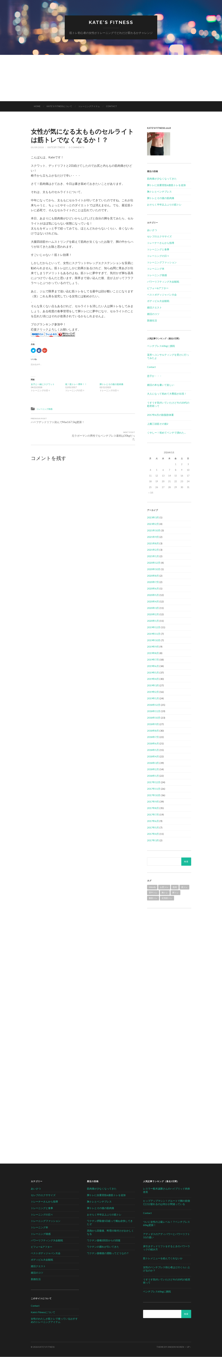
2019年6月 (153, 666)
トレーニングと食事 (158, 249)
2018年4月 (153, 756)
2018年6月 (153, 743)
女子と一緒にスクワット (43, 384)
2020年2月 (153, 614)
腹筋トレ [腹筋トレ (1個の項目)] (153, 898)
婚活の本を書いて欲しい (160, 384)
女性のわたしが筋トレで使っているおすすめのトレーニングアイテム (54, 1320)
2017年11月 (153, 788)
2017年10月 (153, 795)
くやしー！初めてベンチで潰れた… (166, 432)
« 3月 (150, 492)
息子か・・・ (154, 376)
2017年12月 (153, 782)
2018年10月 (153, 717)
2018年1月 (153, 775)
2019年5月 (153, 672)
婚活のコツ (153, 314)
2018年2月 (153, 769)
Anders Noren (176, 1347)
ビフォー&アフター (158, 288)
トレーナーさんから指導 (160, 242)
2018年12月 (153, 704)
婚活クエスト (154, 307)
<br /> (169, 933)
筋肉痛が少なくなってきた (162, 178)
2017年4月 (153, 834)
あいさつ (152, 230)
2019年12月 (153, 627)
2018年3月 (153, 763)
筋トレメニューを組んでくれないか (163, 1258)
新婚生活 (152, 320)
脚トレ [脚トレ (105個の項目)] (175, 892)
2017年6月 (153, 821)
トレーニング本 (155, 268)
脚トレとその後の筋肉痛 (111, 384)
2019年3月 (153, 685)
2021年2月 (153, 549)
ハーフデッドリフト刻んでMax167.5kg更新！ (56, 423)
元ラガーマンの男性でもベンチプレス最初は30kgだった (109, 423)
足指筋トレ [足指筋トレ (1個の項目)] (167, 898)
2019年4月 (153, 679)
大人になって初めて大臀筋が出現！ (167, 393)
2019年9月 (153, 646)
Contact (111, 106)
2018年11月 (153, 711)
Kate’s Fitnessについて (59, 106)
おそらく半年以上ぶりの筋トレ (164, 204)
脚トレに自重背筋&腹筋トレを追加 (166, 185)
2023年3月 (153, 517)
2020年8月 (153, 575)
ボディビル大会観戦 (158, 301)
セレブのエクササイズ (159, 236)
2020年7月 (153, 582)
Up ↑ (189, 1347)
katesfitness (56, 147)
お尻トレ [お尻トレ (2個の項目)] (164, 887)
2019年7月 (153, 659)
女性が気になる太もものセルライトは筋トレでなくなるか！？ (80, 135)
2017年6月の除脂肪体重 (160, 414)
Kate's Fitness (111, 22)
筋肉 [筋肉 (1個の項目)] (175, 887)
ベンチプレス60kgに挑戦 (161, 346)
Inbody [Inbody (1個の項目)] (152, 887)
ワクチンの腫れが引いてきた (103, 1246)
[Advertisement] (111, 78)
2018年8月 (153, 730)
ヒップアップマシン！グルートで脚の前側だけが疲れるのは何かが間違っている (166, 1202)
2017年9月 (153, 801)
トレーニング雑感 (45, 409)
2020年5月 (153, 595)
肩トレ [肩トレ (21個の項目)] (184, 887)
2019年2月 (153, 691)
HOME (37, 106)
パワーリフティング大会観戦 (163, 281)
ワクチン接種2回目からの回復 (103, 1240)
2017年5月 (153, 827)
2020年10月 (153, 569)
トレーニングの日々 (158, 255)
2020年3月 (153, 608)
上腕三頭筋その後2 (157, 423)
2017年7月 (153, 814)
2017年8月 (153, 808)
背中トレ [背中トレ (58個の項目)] (153, 892)
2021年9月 (153, 537)
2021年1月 (153, 556)
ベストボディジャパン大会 (162, 294)
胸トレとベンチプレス (159, 191)
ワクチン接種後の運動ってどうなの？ (108, 1253)
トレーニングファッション (162, 262)
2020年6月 (153, 588)
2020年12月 (153, 562)
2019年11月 (153, 633)
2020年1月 (153, 620)
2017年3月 (153, 840)
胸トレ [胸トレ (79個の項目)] (165, 892)
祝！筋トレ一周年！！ (76, 384)
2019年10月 (153, 640)
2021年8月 (153, 543)
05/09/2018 (37, 147)
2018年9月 (153, 724)
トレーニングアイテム (89, 106)
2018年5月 (153, 750)
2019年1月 (153, 698)
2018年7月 (153, 737)
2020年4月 (153, 601)
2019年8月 (153, 653)
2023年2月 (153, 524)
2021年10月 (153, 530)
